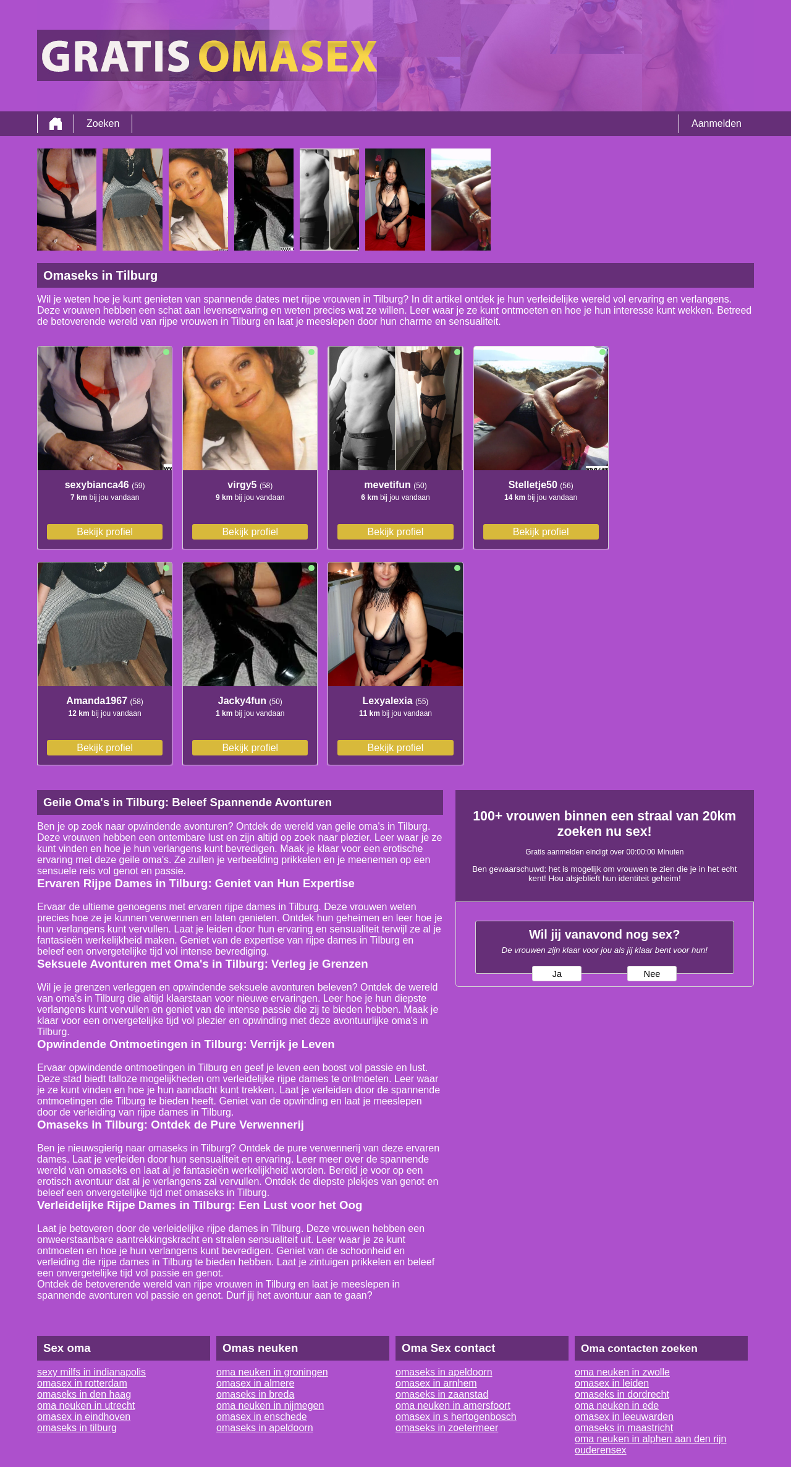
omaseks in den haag (84, 1394)
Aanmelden (717, 123)
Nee (652, 974)
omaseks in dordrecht (622, 1394)
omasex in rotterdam (82, 1383)
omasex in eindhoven (83, 1416)
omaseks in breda (255, 1394)
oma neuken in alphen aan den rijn (651, 1439)
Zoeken (103, 123)
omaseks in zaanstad (442, 1394)
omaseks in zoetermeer (447, 1427)
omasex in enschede (261, 1416)
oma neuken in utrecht (86, 1405)
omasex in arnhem (436, 1383)
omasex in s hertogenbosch (456, 1416)
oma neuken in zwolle (622, 1372)
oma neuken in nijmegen (270, 1405)
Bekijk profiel (105, 532)
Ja (557, 974)
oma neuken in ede (617, 1405)
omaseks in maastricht (624, 1427)
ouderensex (601, 1450)
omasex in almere (255, 1383)
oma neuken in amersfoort (453, 1405)
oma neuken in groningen (272, 1372)
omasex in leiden (612, 1383)
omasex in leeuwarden (624, 1416)
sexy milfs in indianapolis (91, 1372)
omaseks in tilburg (77, 1427)
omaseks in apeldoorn (264, 1427)
